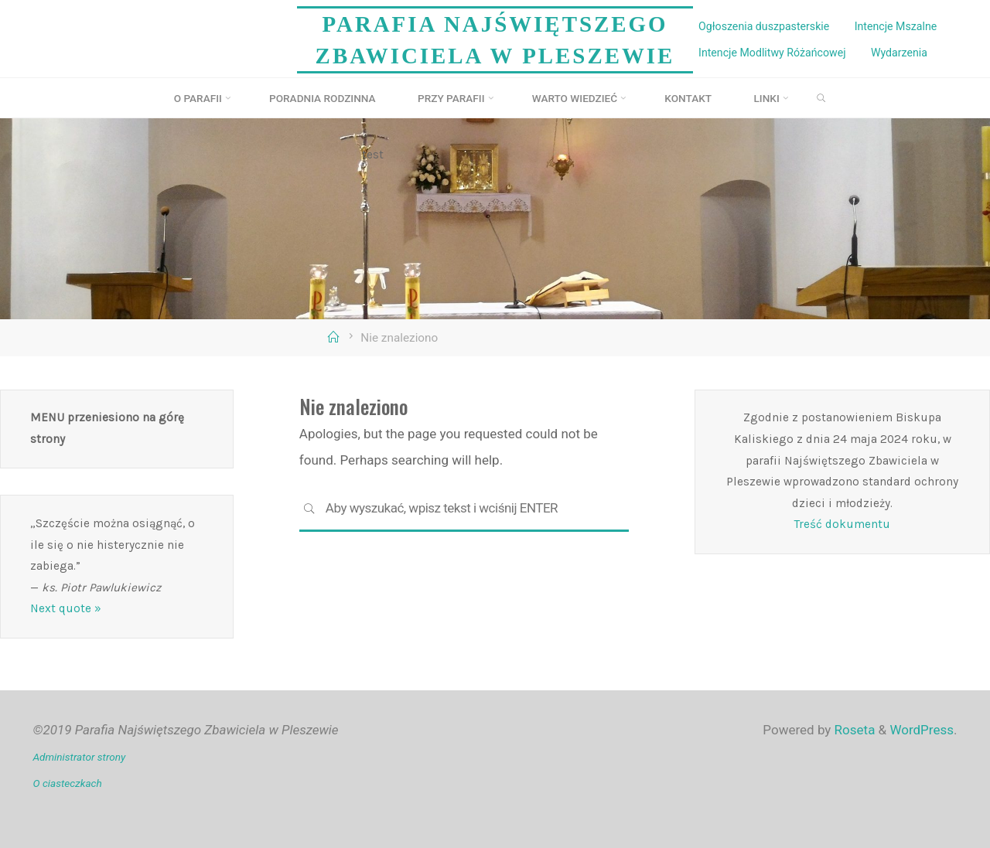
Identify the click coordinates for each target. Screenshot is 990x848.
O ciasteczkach (67, 783)
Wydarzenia (899, 52)
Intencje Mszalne (896, 26)
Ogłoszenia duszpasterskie (763, 26)
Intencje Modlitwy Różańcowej (771, 52)
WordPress (921, 729)
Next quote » (65, 608)
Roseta (853, 729)
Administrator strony (79, 757)
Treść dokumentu (842, 524)
